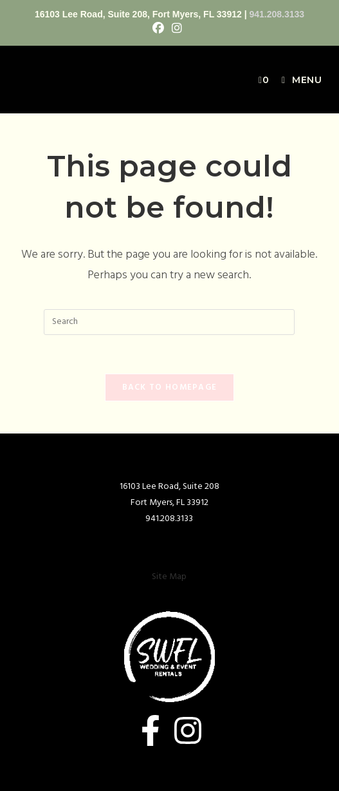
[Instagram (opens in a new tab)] (177, 29)
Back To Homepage (169, 387)
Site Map (169, 576)
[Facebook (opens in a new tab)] (160, 29)
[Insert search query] (169, 322)
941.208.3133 (276, 14)
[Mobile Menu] (297, 80)
